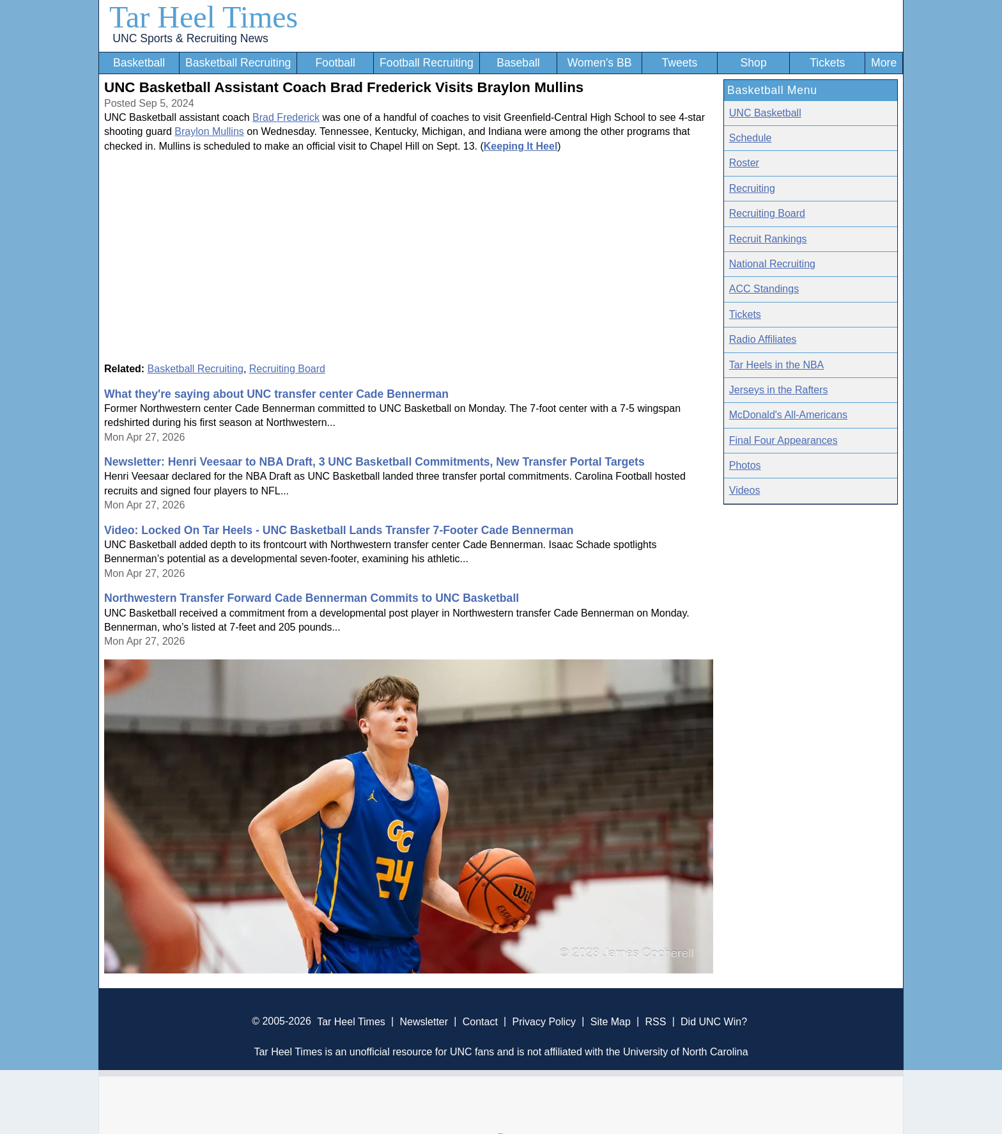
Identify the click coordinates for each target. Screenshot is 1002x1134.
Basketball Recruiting (238, 62)
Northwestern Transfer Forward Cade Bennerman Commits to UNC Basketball (311, 598)
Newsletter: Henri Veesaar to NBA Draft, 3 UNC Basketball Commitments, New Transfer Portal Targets (374, 461)
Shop (754, 62)
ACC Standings (764, 288)
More (884, 62)
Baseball (518, 62)
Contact (480, 1021)
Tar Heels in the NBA (776, 364)
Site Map (610, 1021)
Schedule (750, 137)
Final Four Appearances (783, 440)
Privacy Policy (544, 1021)
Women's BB (599, 62)
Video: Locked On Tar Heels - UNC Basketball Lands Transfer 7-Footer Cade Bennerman (339, 530)
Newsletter (423, 1021)
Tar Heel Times (203, 17)
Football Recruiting (427, 62)
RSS (655, 1021)
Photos (745, 465)
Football (335, 62)
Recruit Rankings (768, 238)
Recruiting (752, 188)
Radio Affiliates (763, 339)
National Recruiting (772, 263)
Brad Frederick (286, 117)
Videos (744, 490)
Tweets (679, 62)
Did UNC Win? (714, 1021)
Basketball (139, 62)
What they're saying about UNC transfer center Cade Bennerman (276, 394)
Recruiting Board (287, 368)
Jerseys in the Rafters (778, 389)
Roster (744, 162)
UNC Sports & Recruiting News (190, 38)
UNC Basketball (765, 112)
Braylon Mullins (208, 131)
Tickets (827, 62)
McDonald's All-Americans (788, 414)
